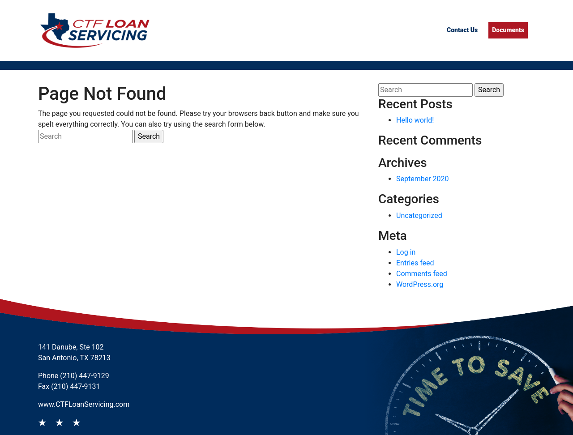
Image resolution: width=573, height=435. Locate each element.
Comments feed (421, 273)
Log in (405, 252)
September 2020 (422, 179)
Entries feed (415, 263)
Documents (508, 30)
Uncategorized (419, 215)
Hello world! (415, 120)
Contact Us (462, 30)
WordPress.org (419, 284)
